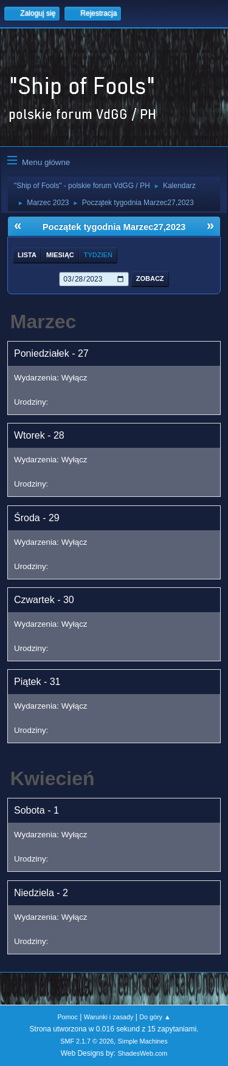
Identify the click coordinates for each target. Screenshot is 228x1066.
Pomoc (67, 1016)
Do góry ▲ (154, 1016)
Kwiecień (52, 778)
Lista (27, 254)
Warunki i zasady (109, 1016)
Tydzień (98, 254)
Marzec (43, 321)
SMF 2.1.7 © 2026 (87, 1041)
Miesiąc (60, 254)
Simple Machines (143, 1041)
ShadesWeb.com (142, 1053)
